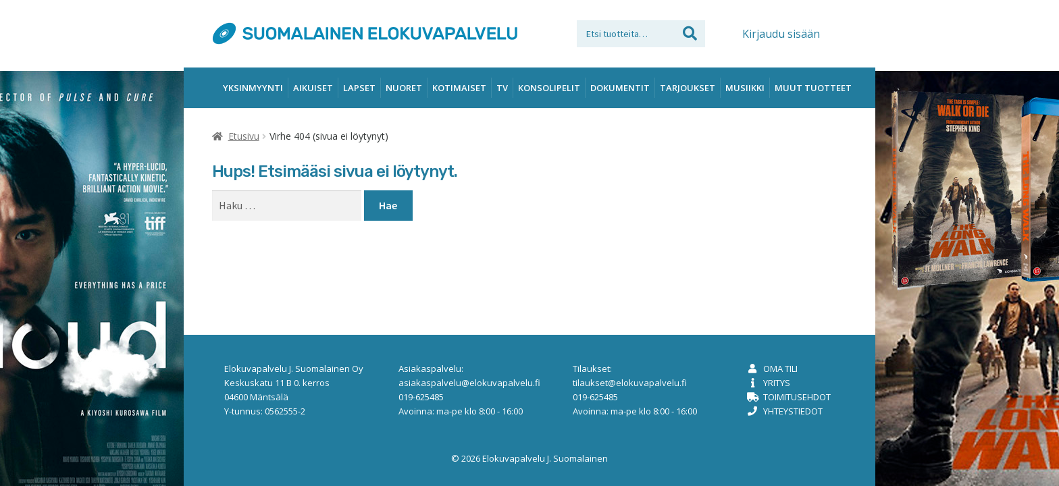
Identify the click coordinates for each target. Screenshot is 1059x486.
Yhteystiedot (793, 411)
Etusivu (243, 136)
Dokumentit (620, 88)
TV (502, 88)
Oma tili (780, 368)
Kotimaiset (459, 88)
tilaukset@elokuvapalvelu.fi (630, 383)
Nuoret (404, 88)
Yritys (776, 383)
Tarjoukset (687, 88)
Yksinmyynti (253, 88)
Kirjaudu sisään (781, 33)
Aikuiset (313, 88)
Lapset (359, 88)
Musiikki (745, 88)
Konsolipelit (549, 88)
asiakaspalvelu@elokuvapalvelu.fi (469, 383)
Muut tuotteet (813, 88)
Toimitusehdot (797, 397)
